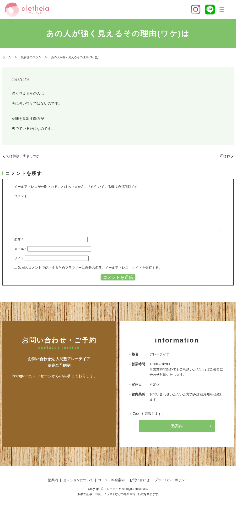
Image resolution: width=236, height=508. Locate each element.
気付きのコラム (31, 57)
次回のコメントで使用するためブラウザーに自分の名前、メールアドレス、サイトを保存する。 (90, 267)
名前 (18, 239)
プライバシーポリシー (171, 480)
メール (20, 249)
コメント (20, 196)
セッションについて (78, 480)
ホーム (6, 57)
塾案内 (177, 426)
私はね (225, 156)
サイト (19, 258)
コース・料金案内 (111, 480)
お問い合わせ (139, 480)
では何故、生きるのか (22, 156)
